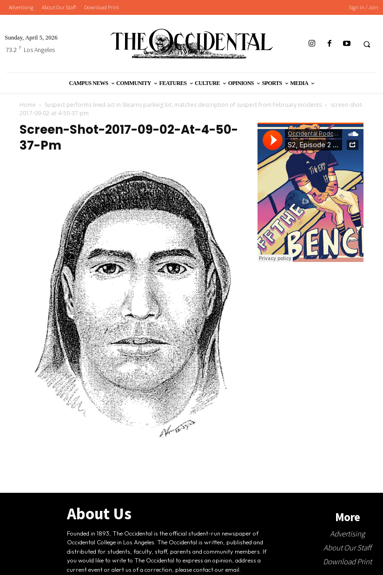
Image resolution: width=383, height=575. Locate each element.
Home (28, 105)
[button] (366, 44)
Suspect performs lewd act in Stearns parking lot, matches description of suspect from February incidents (183, 105)
